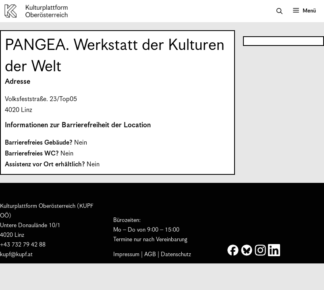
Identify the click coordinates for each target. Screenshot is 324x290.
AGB (150, 254)
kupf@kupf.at (16, 254)
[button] (279, 11)
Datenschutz (176, 254)
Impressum (126, 254)
